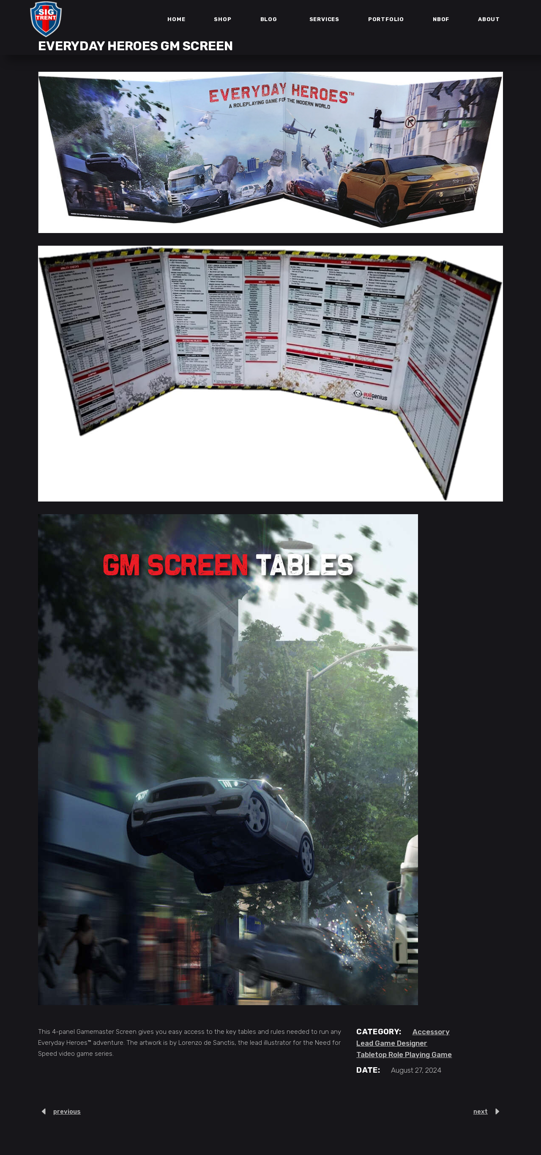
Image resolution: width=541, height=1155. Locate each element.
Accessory (431, 1032)
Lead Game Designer (391, 1043)
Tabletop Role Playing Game (404, 1054)
